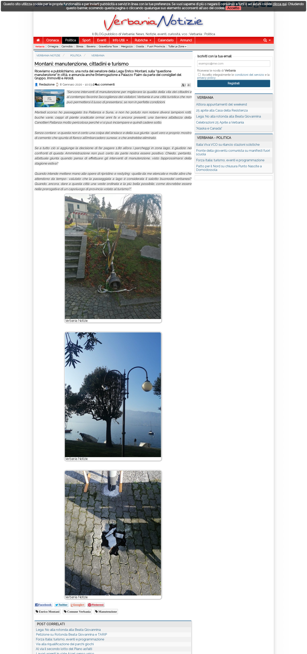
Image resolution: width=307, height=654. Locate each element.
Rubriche (141, 40)
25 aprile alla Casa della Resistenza (222, 110)
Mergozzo (127, 46)
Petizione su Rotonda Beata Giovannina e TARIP (71, 634)
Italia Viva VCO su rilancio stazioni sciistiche (228, 145)
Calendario (166, 40)
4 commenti (105, 84)
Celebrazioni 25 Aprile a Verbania (220, 122)
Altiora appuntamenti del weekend (221, 104)
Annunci (186, 40)
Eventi (101, 40)
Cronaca (52, 40)
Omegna (53, 46)
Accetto (233, 8)
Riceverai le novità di (216, 70)
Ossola (140, 46)
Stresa (79, 46)
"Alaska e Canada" (209, 128)
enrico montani (48, 611)
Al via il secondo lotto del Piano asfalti (64, 649)
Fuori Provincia (156, 46)
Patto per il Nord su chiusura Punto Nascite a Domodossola (229, 168)
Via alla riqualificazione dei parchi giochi (65, 644)
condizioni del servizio (249, 74)
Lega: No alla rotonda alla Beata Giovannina (68, 630)
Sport (86, 40)
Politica (70, 40)
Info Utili (119, 40)
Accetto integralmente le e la (233, 76)
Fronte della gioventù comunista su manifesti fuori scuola (233, 152)
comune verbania (78, 611)
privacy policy (206, 77)
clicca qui (279, 4)
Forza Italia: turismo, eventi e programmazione (70, 639)
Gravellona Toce (108, 46)
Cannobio (67, 46)
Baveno (91, 46)
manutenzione (107, 611)
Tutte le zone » (177, 46)
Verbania (39, 46)
